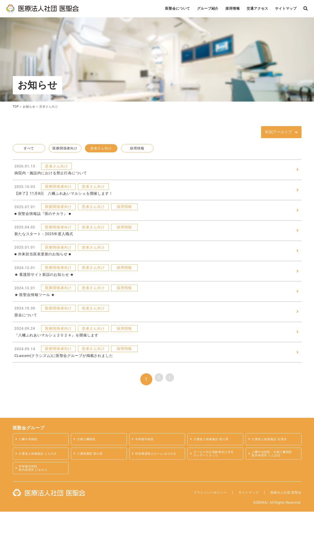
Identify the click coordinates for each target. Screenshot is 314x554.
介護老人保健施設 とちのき (40, 496)
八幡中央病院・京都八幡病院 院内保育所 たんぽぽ (274, 496)
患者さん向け (101, 150)
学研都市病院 (146, 481)
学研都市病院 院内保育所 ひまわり (35, 510)
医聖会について (154, 9)
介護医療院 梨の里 (91, 496)
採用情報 (217, 9)
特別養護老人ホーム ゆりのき (158, 496)
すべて (29, 150)
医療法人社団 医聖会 (282, 534)
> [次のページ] (172, 422)
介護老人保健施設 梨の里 (213, 481)
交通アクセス (245, 9)
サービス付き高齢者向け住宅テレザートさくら (215, 496)
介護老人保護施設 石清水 (271, 481)
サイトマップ (277, 9)
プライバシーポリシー (195, 534)
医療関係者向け (64, 150)
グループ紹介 (189, 9)
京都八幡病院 (87, 481)
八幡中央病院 (29, 481)
